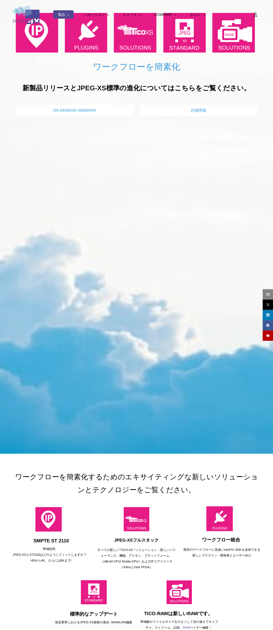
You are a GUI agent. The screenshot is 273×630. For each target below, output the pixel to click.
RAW (186, 627)
